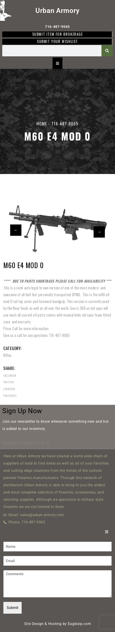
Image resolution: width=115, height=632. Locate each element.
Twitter (8, 382)
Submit (12, 608)
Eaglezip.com (79, 624)
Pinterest (10, 396)
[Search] (107, 50)
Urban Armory (57, 10)
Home (42, 123)
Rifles (7, 355)
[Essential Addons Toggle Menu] (57, 63)
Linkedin (9, 389)
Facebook (10, 375)
